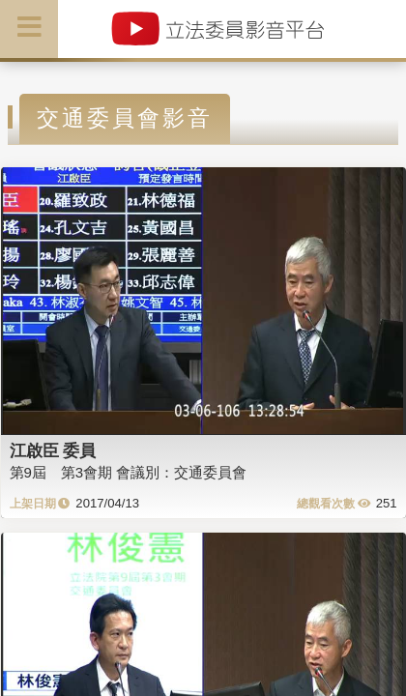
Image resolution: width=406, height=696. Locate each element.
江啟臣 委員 (53, 450)
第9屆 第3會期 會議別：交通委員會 (128, 472)
